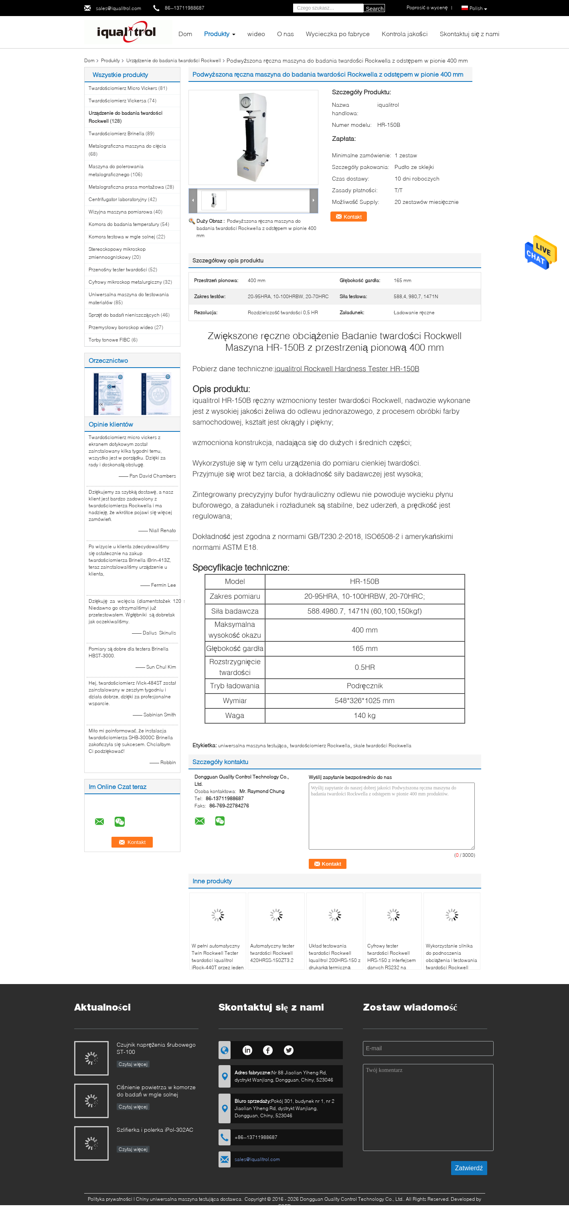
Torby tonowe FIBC (109, 340)
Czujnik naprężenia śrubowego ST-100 (156, 1048)
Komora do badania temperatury (124, 224)
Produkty (216, 33)
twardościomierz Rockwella (320, 745)
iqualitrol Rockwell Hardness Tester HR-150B (347, 368)
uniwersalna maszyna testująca (252, 745)
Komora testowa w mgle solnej (122, 237)
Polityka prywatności (110, 1199)
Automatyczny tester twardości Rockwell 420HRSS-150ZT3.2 (272, 953)
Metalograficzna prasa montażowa (126, 187)
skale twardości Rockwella (382, 745)
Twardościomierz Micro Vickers (123, 88)
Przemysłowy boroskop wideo (121, 327)
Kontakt (353, 217)
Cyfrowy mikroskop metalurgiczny (125, 282)
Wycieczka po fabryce (338, 33)
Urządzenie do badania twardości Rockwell (173, 60)
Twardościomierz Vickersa (117, 101)
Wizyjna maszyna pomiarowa (120, 212)
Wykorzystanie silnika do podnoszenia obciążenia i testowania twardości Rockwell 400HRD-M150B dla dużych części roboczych (452, 967)
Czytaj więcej (133, 1064)
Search (375, 9)
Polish (478, 8)
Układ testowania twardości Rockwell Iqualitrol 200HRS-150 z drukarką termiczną (334, 956)
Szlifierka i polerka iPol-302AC (155, 1129)
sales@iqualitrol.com (118, 8)
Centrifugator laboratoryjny (118, 199)
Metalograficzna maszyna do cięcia (127, 146)
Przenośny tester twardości (118, 269)
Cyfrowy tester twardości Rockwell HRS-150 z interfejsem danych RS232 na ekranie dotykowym (391, 960)
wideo (256, 33)
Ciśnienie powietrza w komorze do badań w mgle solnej (156, 1091)
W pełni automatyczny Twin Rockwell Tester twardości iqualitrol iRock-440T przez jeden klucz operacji (218, 960)
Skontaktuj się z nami (470, 33)
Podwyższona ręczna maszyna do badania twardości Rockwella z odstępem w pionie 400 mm (256, 228)
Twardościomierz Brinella (116, 133)
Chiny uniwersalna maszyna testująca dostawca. (190, 1199)
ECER (284, 1206)
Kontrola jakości (405, 33)
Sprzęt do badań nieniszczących (124, 315)
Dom (185, 33)
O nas (285, 33)
